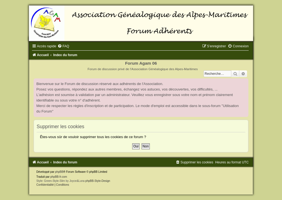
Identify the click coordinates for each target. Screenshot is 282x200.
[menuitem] (63, 46)
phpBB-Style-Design (97, 180)
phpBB (59, 171)
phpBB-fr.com (58, 176)
